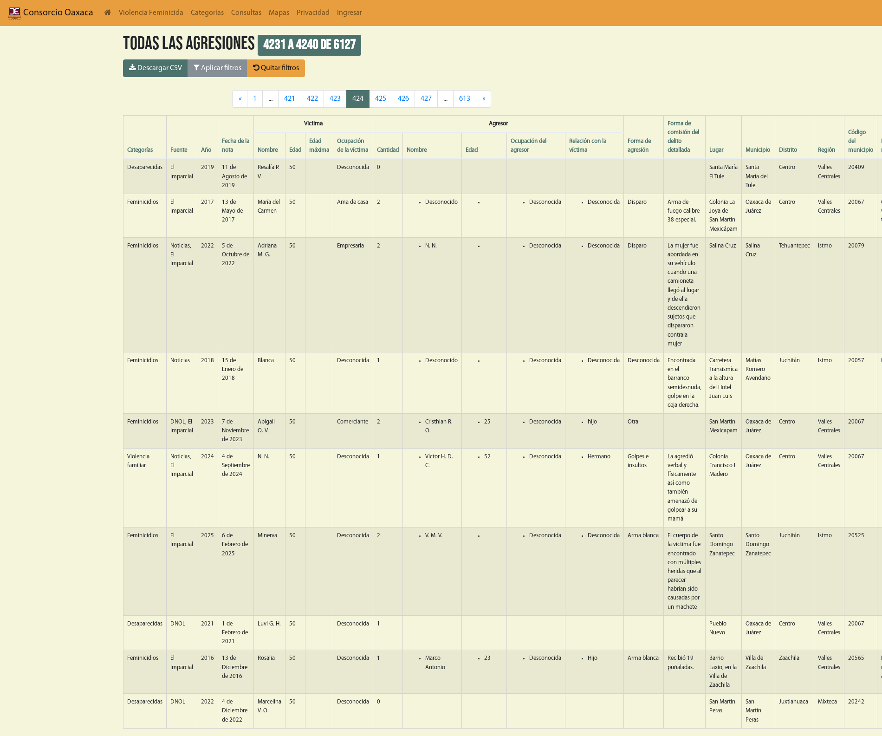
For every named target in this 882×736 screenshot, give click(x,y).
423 (335, 99)
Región (826, 150)
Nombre (268, 150)
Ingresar (349, 13)
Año (206, 150)
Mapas (279, 13)
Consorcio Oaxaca (50, 13)
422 (312, 99)
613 (464, 99)
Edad (295, 150)
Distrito (788, 150)
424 (357, 99)
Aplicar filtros (217, 68)
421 (289, 99)
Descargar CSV (155, 68)
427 (426, 99)
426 (403, 99)
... (445, 99)
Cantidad (388, 150)
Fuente (178, 150)
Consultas (246, 13)
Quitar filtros (276, 68)
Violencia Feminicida (151, 13)
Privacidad (313, 13)
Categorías (207, 13)
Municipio (758, 150)
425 (380, 99)
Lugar (716, 150)
